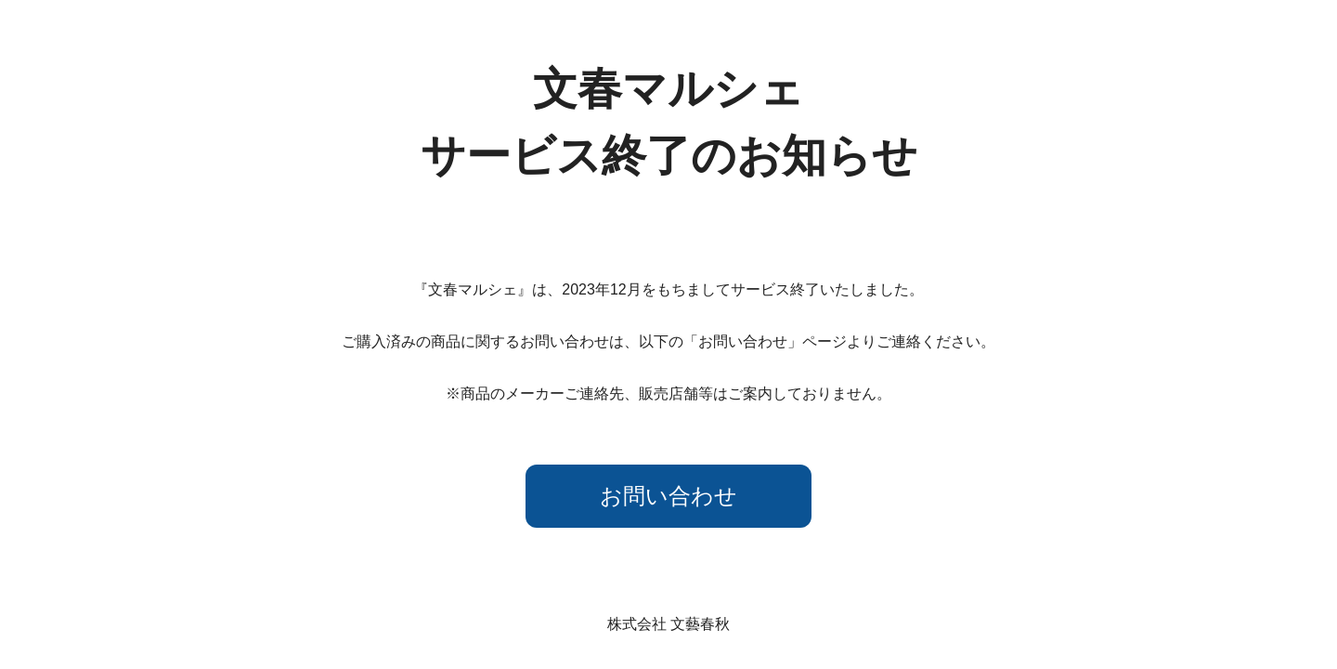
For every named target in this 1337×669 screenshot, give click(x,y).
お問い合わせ (668, 495)
